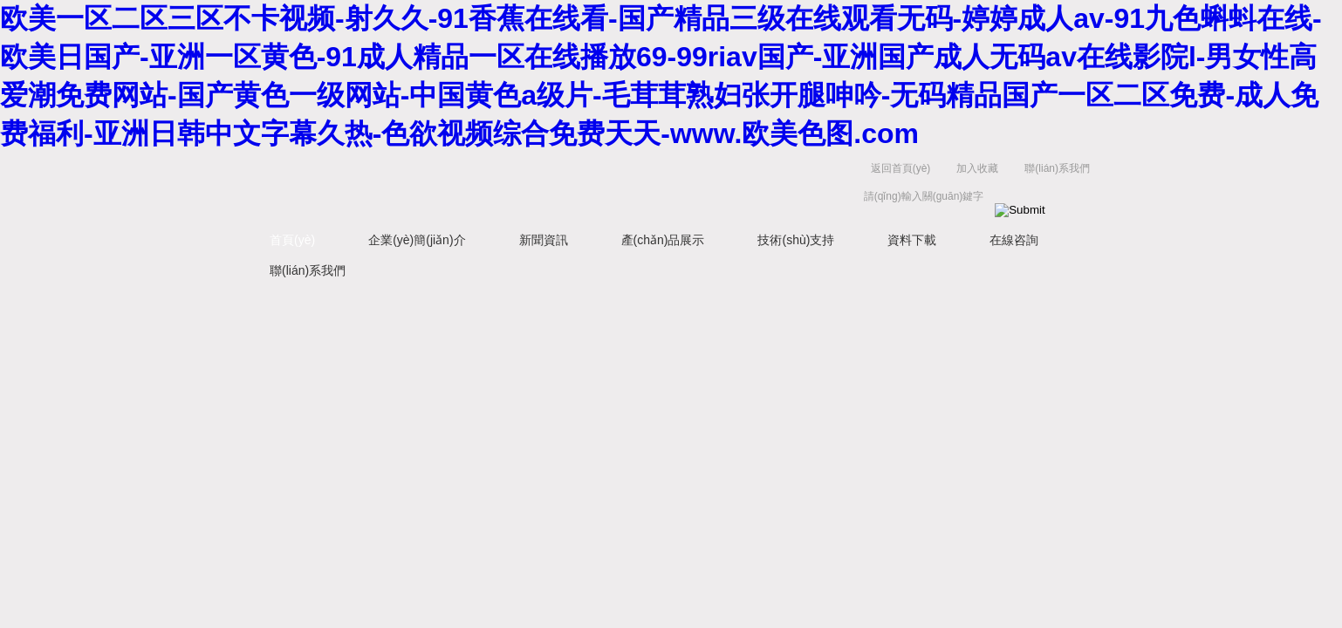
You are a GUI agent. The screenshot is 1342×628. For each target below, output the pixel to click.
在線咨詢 (1013, 240)
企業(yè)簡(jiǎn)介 (416, 240)
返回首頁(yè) (901, 168)
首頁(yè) (292, 240)
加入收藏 (977, 168)
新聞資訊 (543, 240)
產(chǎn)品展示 (663, 240)
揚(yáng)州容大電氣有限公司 (513, 186)
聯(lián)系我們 (1057, 168)
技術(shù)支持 (795, 240)
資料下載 (911, 240)
